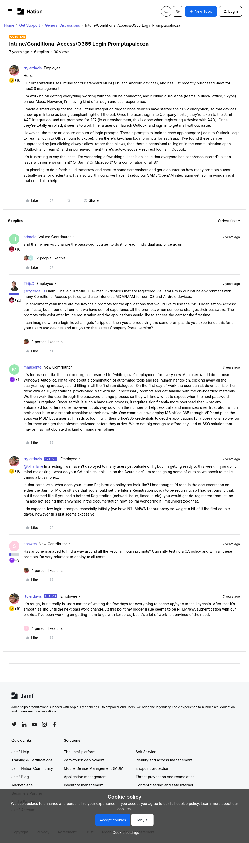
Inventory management (83, 785)
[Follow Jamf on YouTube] (34, 724)
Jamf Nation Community (32, 768)
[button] (10, 12)
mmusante (33, 367)
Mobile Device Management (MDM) (94, 768)
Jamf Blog (20, 776)
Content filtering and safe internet (164, 785)
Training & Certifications (32, 760)
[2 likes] (45, 258)
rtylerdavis (33, 68)
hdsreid (30, 237)
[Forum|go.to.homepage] (30, 11)
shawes (30, 543)
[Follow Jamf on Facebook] (54, 724)
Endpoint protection (152, 768)
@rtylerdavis (34, 291)
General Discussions (62, 25)
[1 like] (43, 341)
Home (9, 25)
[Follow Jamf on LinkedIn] (24, 724)
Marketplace (22, 785)
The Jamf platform (80, 752)
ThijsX (29, 283)
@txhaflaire (33, 466)
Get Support (29, 25)
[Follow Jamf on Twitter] (14, 724)
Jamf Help (20, 752)
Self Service (146, 752)
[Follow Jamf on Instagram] (44, 724)
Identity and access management (164, 760)
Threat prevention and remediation (165, 776)
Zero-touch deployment (84, 760)
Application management (85, 776)
